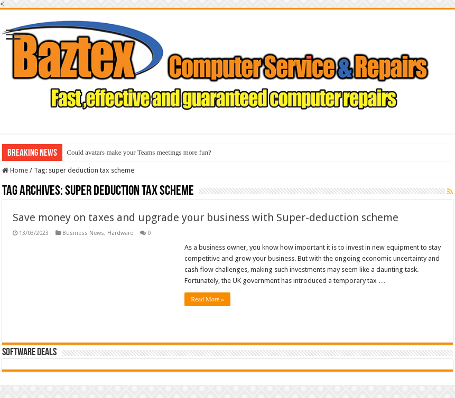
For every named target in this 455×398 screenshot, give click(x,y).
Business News (83, 233)
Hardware (120, 233)
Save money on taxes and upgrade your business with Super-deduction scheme (205, 217)
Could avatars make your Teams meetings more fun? (139, 152)
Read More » (207, 299)
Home (15, 170)
